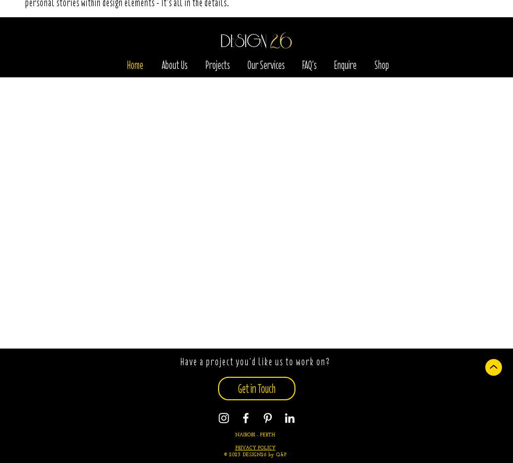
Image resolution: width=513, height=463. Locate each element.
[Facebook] (246, 418)
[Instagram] (224, 418)
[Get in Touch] (256, 388)
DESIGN (244, 42)
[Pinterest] (268, 418)
